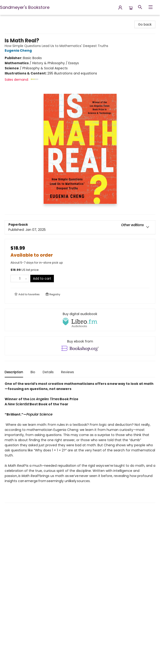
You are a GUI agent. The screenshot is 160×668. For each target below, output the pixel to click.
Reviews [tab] (67, 372)
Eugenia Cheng (19, 50)
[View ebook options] (80, 346)
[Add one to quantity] (26, 278)
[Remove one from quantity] (14, 278)
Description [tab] (14, 372)
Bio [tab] (33, 372)
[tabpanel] (80, 442)
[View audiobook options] (80, 320)
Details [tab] (48, 372)
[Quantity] (20, 278)
